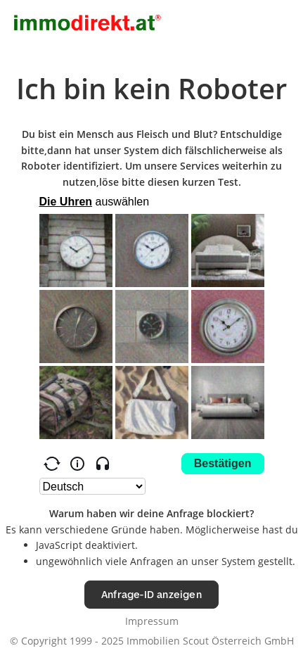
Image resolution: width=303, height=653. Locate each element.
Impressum (152, 621)
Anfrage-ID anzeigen (151, 594)
